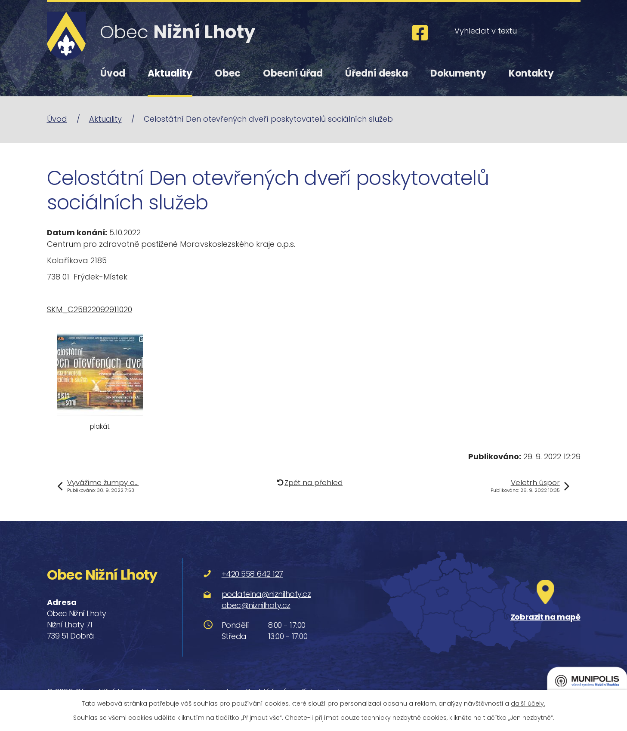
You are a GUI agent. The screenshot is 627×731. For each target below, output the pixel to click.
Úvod (112, 73)
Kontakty (531, 73)
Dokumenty (458, 73)
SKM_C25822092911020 (89, 309)
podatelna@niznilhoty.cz (266, 594)
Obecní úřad (293, 73)
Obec (228, 73)
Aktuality (170, 73)
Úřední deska (376, 73)
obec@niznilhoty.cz (256, 605)
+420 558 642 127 (252, 573)
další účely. (528, 703)
